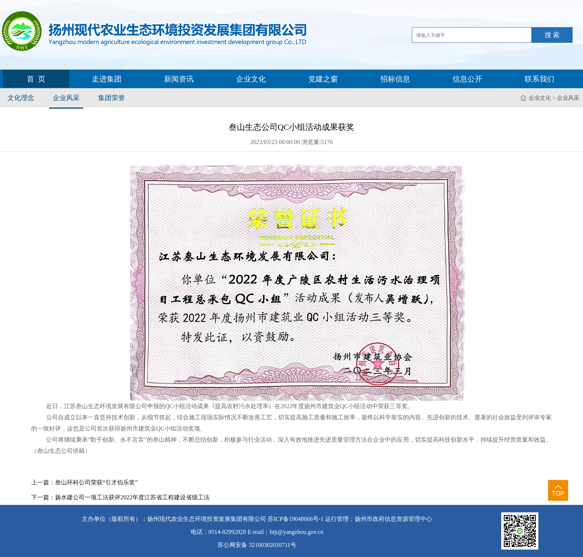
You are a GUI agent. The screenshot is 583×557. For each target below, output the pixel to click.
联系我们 (539, 79)
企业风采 (66, 98)
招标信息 (395, 79)
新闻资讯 (179, 79)
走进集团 (107, 79)
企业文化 (251, 79)
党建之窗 (323, 79)
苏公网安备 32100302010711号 (257, 545)
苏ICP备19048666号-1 (295, 519)
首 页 (36, 79)
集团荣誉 (111, 98)
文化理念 (20, 98)
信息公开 (467, 79)
